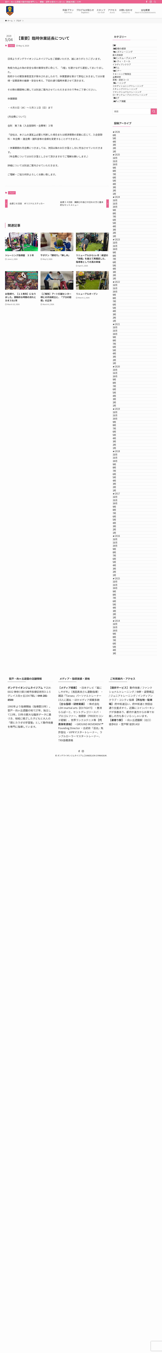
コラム (120, 91)
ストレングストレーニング (130, 134)
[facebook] (147, 1)
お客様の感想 (123, 53)
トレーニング (123, 122)
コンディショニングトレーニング (133, 128)
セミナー (121, 98)
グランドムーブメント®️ (128, 72)
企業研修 (122, 110)
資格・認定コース (126, 116)
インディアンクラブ (127, 85)
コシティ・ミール (125, 79)
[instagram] (151, 1)
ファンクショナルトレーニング (132, 140)
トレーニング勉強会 (127, 104)
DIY (118, 47)
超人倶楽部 (123, 66)
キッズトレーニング (127, 60)
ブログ (11, 45)
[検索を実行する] (154, 171)
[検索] (155, 1)
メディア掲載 (123, 159)
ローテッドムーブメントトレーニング (136, 146)
